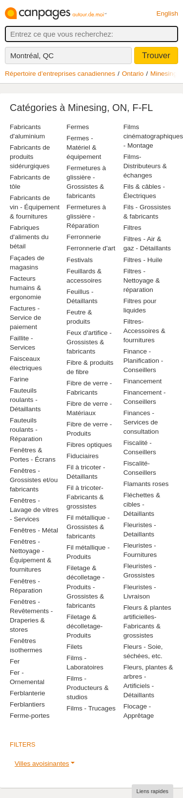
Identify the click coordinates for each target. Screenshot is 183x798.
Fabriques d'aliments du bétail (29, 237)
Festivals (79, 260)
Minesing (163, 73)
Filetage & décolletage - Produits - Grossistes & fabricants (85, 586)
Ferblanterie (27, 693)
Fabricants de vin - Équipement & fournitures (35, 207)
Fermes (77, 127)
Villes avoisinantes (42, 763)
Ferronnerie (83, 237)
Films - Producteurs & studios (87, 688)
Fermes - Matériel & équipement (83, 147)
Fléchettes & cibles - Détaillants (142, 504)
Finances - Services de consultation (141, 422)
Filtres (132, 227)
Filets (74, 646)
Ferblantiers (27, 704)
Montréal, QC (32, 55)
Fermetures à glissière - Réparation (86, 216)
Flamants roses (146, 484)
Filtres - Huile (143, 260)
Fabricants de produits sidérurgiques (30, 157)
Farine (19, 379)
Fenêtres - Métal (34, 530)
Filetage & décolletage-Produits (84, 626)
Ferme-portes (30, 715)
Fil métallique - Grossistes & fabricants (87, 527)
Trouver (156, 55)
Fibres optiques (89, 444)
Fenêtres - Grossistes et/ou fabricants (34, 480)
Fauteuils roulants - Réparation (26, 430)
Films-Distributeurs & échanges (145, 166)
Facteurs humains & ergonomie (25, 288)
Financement (142, 381)
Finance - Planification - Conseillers (143, 361)
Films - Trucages (90, 708)
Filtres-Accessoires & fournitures (144, 331)
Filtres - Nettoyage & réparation (141, 280)
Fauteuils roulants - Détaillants (25, 400)
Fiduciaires (82, 456)
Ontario (133, 73)
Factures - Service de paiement (25, 318)
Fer (15, 661)
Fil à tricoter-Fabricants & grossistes (84, 497)
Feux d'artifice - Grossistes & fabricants (89, 342)
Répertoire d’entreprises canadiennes (60, 73)
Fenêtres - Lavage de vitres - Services (34, 510)
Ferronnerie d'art (90, 248)
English (167, 13)
